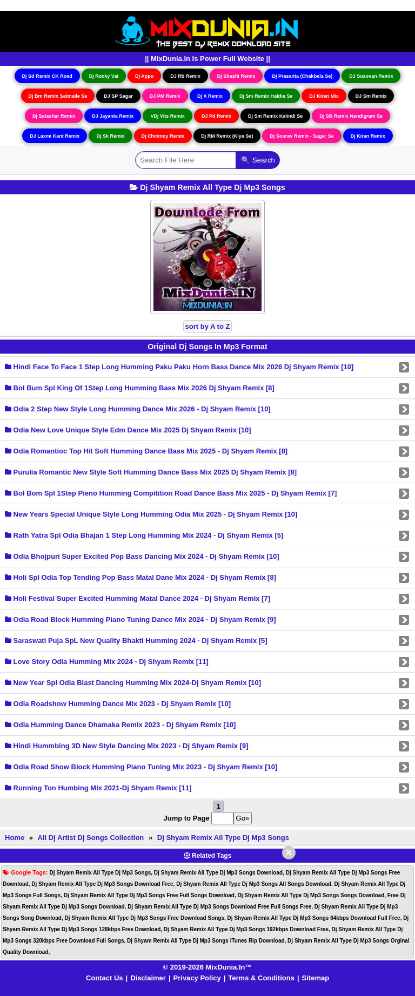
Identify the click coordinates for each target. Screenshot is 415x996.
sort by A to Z (207, 326)
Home (14, 838)
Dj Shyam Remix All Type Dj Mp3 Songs (223, 838)
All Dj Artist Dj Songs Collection (91, 838)
